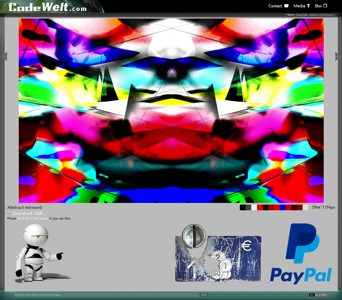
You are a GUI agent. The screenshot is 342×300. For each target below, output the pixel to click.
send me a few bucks (32, 218)
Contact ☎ (278, 6)
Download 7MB (25, 213)
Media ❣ (302, 6)
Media (290, 15)
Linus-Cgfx (302, 15)
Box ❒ (321, 6)
